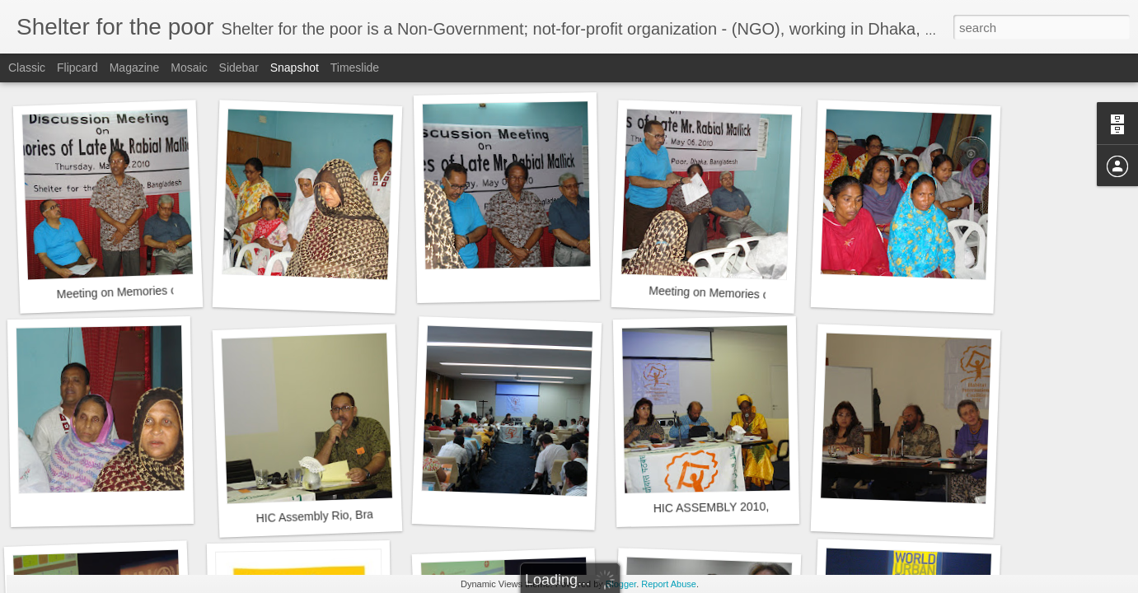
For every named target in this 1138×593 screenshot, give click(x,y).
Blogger (621, 584)
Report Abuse (668, 584)
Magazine (135, 67)
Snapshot (294, 67)
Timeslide (354, 67)
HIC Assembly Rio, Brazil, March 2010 (353, 515)
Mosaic (189, 67)
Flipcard (77, 67)
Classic (26, 67)
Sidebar (239, 67)
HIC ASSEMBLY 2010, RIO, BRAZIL (746, 506)
